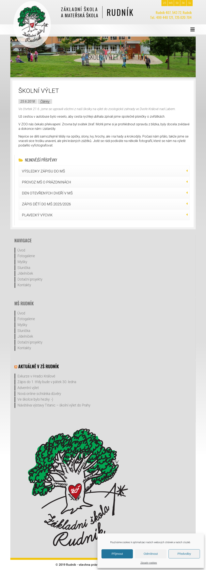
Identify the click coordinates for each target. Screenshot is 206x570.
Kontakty (24, 285)
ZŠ (164, 3)
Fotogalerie (26, 256)
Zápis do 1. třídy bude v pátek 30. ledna (46, 382)
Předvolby (184, 553)
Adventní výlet (28, 388)
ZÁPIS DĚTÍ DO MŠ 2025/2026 (46, 204)
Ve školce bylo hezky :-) (35, 399)
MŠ (171, 3)
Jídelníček (25, 273)
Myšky (22, 262)
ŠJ (189, 3)
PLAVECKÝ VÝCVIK (37, 215)
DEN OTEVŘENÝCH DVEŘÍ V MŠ (47, 193)
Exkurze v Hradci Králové (36, 376)
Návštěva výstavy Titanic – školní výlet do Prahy (53, 405)
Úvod (21, 250)
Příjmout (117, 553)
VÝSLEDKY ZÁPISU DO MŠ (43, 171)
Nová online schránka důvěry (39, 394)
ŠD (177, 3)
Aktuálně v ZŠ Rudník (38, 366)
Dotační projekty (29, 279)
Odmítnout (151, 553)
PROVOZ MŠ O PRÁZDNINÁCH (46, 182)
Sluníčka (23, 268)
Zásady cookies (148, 562)
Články (44, 101)
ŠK (183, 3)
